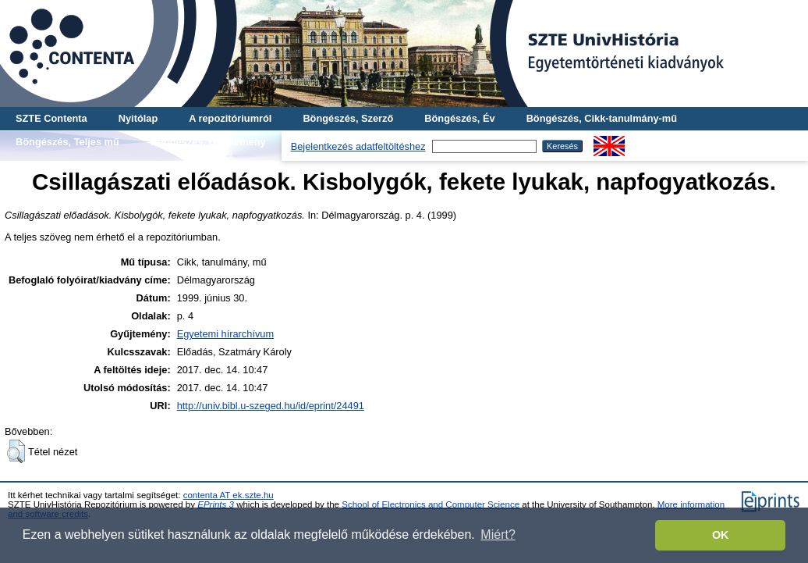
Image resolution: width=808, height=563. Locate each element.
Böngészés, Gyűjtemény (208, 142)
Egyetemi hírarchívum (225, 334)
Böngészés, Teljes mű (67, 142)
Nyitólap (138, 118)
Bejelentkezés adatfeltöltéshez (358, 146)
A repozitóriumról (230, 118)
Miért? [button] (497, 534)
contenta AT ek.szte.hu (228, 495)
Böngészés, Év (459, 118)
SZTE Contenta (51, 118)
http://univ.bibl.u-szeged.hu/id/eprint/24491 (270, 406)
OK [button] (720, 535)
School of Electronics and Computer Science (430, 504)
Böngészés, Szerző (348, 118)
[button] (16, 451)
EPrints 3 (215, 504)
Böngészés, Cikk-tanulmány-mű (601, 118)
